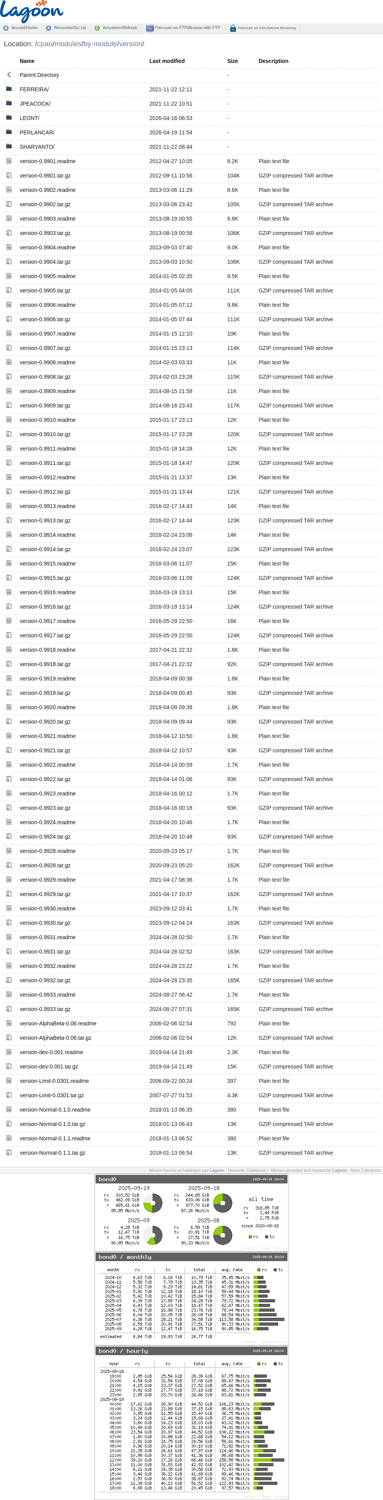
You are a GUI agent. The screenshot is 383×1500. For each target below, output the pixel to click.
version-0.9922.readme (48, 765)
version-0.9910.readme (48, 420)
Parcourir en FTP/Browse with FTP (187, 27)
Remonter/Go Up (70, 27)
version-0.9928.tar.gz (45, 865)
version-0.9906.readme (48, 305)
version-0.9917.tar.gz (45, 635)
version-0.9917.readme (48, 621)
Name (27, 61)
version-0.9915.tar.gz (45, 578)
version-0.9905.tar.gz (45, 290)
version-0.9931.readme (48, 937)
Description (274, 61)
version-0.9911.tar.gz (45, 463)
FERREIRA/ (34, 89)
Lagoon (217, 1170)
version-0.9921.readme (48, 736)
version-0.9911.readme (48, 448)
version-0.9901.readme (48, 161)
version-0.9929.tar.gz (45, 894)
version (131, 44)
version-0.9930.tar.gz (45, 923)
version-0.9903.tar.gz (45, 233)
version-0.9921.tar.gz (45, 750)
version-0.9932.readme (48, 966)
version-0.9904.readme (48, 247)
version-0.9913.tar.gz (45, 520)
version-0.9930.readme (48, 908)
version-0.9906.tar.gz (45, 319)
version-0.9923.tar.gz (45, 808)
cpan (44, 44)
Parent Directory (39, 75)
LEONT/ (30, 118)
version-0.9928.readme (48, 851)
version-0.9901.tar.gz (45, 175)
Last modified (167, 61)
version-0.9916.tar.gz (45, 607)
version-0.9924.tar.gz (45, 837)
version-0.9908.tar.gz (45, 377)
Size (232, 61)
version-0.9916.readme (48, 592)
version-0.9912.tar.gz (45, 492)
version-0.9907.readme (48, 334)
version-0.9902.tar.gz (45, 204)
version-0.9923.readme (48, 793)
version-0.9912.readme (48, 477)
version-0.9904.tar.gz (45, 262)
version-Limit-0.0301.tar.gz (52, 1095)
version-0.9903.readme (48, 219)
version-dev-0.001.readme (51, 1052)
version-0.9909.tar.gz (45, 405)
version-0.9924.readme (48, 822)
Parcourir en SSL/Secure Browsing (266, 28)
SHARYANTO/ (37, 147)
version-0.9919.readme (48, 678)
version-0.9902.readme (48, 190)
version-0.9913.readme (48, 506)
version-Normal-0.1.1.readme (55, 1138)
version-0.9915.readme (48, 563)
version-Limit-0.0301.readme (54, 1081)
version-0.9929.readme (48, 880)
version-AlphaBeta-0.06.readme (58, 1023)
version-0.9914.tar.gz (45, 549)
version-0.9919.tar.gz (45, 693)
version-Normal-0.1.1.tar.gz (52, 1153)
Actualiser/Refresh (120, 27)
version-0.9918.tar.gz (45, 664)
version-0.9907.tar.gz (45, 348)
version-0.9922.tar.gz (45, 779)
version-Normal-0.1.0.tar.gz (52, 1124)
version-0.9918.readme (48, 650)
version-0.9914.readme (48, 535)
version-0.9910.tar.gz (45, 434)
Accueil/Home (24, 27)
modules (68, 44)
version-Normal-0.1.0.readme (55, 1110)
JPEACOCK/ (35, 104)
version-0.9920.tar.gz (45, 722)
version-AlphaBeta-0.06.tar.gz (55, 1038)
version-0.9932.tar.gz (45, 980)
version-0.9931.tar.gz (45, 951)
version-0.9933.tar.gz (45, 1009)
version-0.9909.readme (48, 391)
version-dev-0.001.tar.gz (49, 1066)
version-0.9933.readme (48, 995)
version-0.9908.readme (48, 362)
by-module (100, 44)
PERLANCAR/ (37, 132)
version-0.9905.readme (48, 276)
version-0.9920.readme (48, 707)
